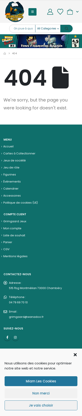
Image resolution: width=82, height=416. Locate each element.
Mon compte (12, 228)
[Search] (67, 28)
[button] (75, 354)
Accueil (8, 146)
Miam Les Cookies (41, 381)
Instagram (15, 337)
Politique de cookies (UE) (20, 202)
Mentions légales (15, 256)
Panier (7, 242)
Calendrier (11, 188)
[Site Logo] (14, 12)
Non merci (41, 393)
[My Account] (50, 12)
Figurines (9, 174)
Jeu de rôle (11, 167)
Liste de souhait (14, 235)
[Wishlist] (60, 12)
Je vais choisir (41, 405)
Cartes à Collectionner (19, 153)
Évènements (12, 181)
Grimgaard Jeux (14, 221)
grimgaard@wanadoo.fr (26, 317)
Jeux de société (14, 160)
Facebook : (7, 337)
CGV (6, 249)
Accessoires (12, 195)
